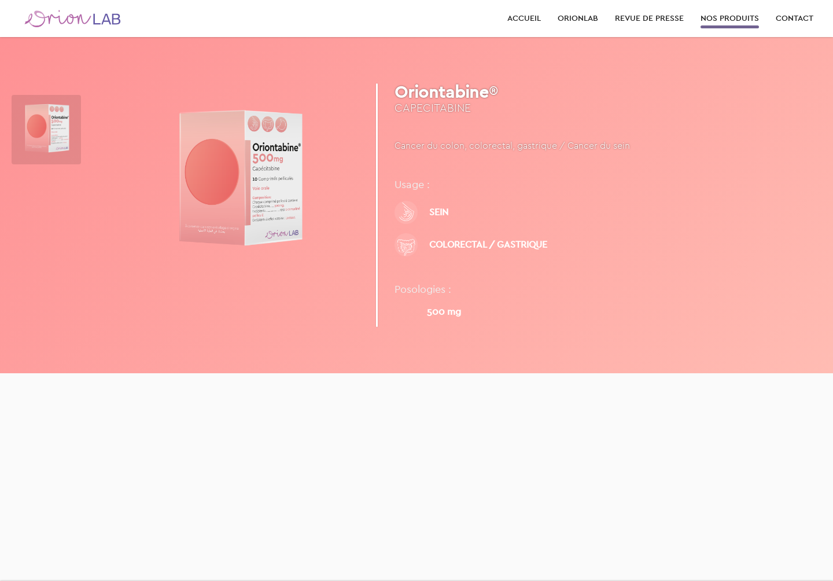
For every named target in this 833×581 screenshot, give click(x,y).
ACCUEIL (524, 18)
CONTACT (794, 18)
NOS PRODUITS (730, 18)
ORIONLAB (578, 18)
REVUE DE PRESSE (649, 18)
